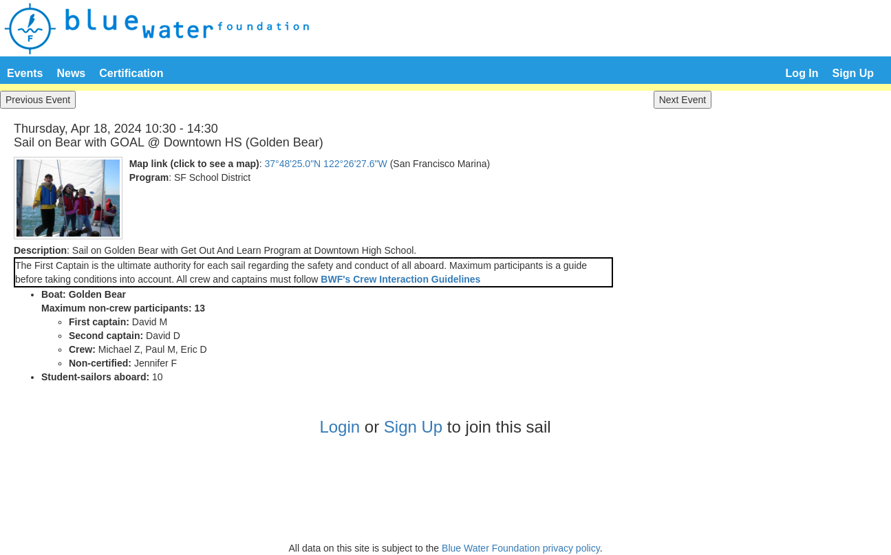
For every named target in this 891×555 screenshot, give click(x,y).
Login (339, 426)
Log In (802, 73)
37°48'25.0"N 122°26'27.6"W (325, 163)
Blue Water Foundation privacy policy (521, 548)
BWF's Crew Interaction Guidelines (400, 279)
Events (25, 73)
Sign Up (853, 73)
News (70, 73)
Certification (131, 73)
